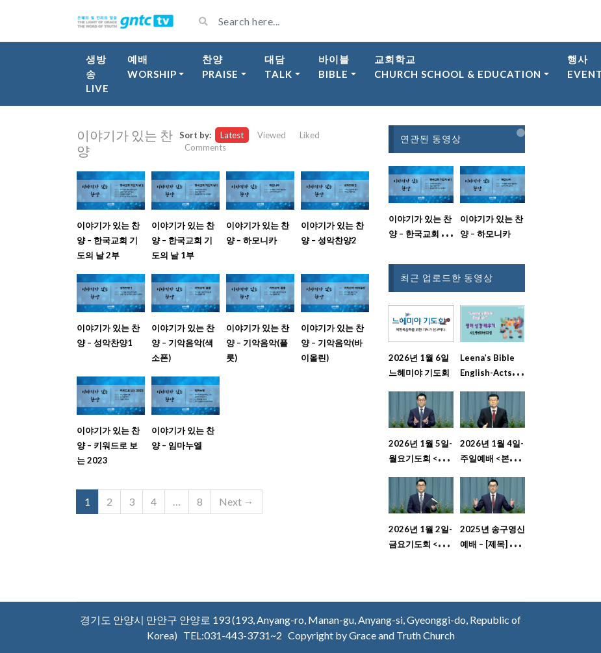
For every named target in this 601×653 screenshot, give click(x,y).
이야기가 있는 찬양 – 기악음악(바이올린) (332, 343)
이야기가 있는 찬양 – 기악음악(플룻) (257, 343)
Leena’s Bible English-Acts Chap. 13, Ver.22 (492, 372)
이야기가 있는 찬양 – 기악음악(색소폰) (182, 343)
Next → (236, 501)
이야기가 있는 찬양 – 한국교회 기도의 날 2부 (108, 240)
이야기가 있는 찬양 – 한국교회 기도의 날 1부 (182, 240)
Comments (205, 147)
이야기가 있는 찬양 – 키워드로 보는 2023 (108, 445)
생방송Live (97, 73)
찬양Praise (220, 66)
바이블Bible (334, 66)
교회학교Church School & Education (457, 66)
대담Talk (278, 66)
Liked (310, 135)
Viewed (271, 135)
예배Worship (152, 66)
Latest (232, 135)
